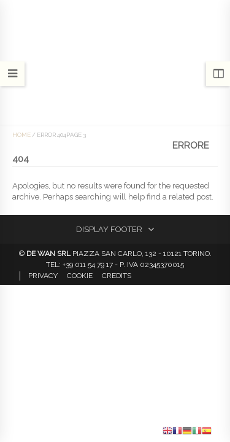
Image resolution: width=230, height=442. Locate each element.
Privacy (43, 275)
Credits (116, 275)
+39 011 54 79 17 (88, 264)
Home (21, 134)
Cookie (80, 275)
